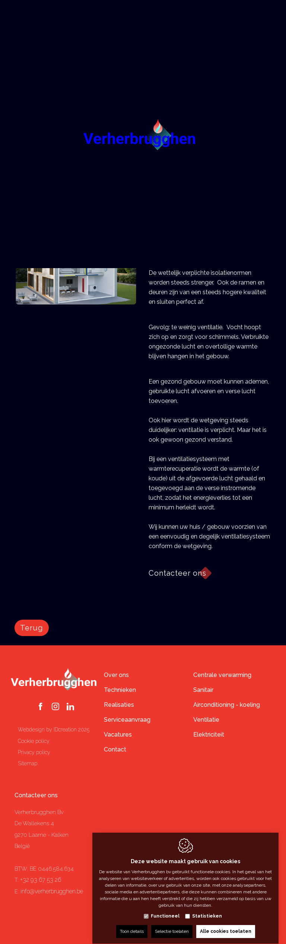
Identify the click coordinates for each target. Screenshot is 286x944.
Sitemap (27, 763)
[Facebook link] (40, 707)
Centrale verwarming (222, 674)
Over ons (116, 674)
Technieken (120, 689)
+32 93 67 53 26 (40, 879)
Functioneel (165, 909)
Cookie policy (34, 741)
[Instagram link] (55, 707)
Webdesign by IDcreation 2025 (53, 729)
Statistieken (207, 909)
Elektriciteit (208, 734)
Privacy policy (34, 752)
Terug (31, 627)
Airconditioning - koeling (226, 704)
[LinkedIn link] (70, 707)
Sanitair (203, 689)
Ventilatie (206, 719)
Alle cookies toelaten (225, 924)
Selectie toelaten (172, 924)
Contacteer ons (36, 795)
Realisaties (119, 704)
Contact (115, 749)
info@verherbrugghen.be (51, 891)
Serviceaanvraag (127, 719)
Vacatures (118, 734)
